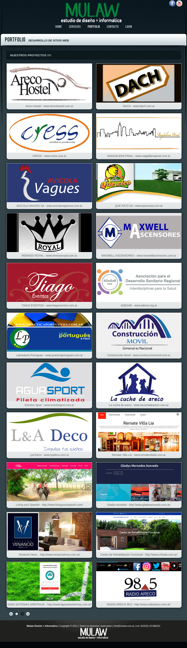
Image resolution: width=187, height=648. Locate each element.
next (28, 614)
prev (11, 614)
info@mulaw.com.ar (124, 626)
